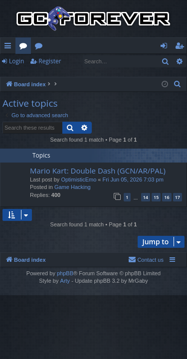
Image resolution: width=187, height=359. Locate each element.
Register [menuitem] (181, 47)
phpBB (65, 273)
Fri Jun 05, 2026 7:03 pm (133, 179)
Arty (65, 281)
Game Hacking (72, 187)
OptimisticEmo (78, 179)
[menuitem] (177, 84)
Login (16, 61)
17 (177, 197)
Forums (25, 47)
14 (145, 197)
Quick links (9, 47)
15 (156, 197)
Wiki (40, 47)
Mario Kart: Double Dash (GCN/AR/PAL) (98, 171)
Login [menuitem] (166, 47)
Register (49, 61)
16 (166, 197)
